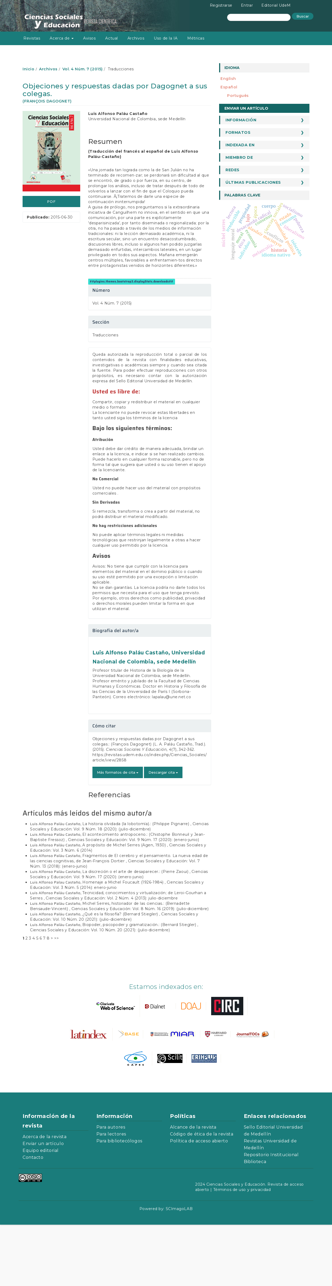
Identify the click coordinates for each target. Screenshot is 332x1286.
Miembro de (239, 157)
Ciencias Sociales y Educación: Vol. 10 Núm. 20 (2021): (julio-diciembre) (100, 991)
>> (56, 999)
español (228, 87)
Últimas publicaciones (253, 182)
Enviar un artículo (246, 108)
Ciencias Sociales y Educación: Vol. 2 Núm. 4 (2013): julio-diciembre (112, 959)
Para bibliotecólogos (119, 1202)
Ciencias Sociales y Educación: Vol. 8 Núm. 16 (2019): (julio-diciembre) (140, 970)
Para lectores (111, 1195)
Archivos (135, 38)
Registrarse (221, 5)
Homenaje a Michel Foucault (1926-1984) (123, 943)
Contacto (33, 1218)
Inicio (28, 69)
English (228, 78)
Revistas (31, 38)
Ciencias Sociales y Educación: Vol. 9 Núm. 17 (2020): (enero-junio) (133, 901)
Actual (111, 38)
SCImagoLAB (179, 1270)
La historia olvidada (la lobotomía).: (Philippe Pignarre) (136, 885)
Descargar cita (163, 833)
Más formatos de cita (117, 833)
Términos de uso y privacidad (242, 1251)
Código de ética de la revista (201, 1195)
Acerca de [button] (62, 38)
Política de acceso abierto (199, 1202)
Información (240, 120)
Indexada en (239, 145)
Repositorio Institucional (271, 1216)
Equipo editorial (41, 1211)
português (238, 95)
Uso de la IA (166, 38)
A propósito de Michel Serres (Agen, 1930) (124, 906)
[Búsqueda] (259, 17)
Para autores (110, 1188)
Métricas (195, 38)
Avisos (89, 38)
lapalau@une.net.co (171, 758)
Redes (232, 170)
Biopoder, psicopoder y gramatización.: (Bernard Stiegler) (139, 986)
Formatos (237, 132)
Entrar (247, 5)
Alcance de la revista (193, 1188)
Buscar (302, 16)
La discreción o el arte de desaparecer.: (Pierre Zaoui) (135, 933)
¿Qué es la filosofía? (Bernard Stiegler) (120, 975)
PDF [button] (51, 201)
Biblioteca (255, 1222)
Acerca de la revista (44, 1198)
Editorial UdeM (276, 5)
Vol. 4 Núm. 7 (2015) (82, 69)
